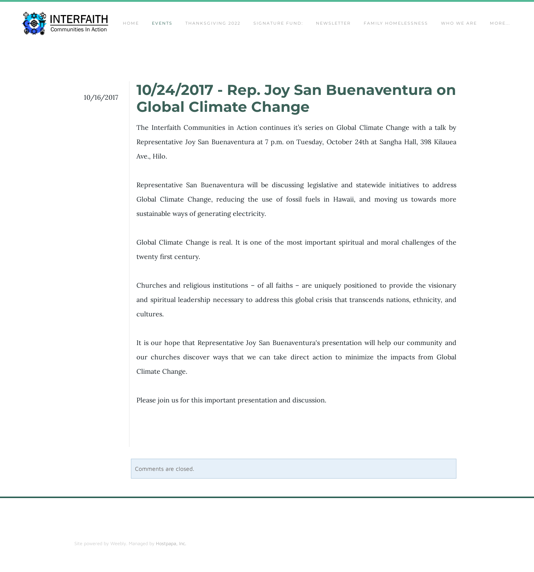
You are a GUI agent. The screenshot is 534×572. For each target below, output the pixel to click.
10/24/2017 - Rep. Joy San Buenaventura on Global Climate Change (296, 100)
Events (162, 24)
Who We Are (459, 24)
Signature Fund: (278, 24)
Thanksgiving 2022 (213, 24)
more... (500, 24)
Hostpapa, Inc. (171, 545)
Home (131, 24)
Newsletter (333, 24)
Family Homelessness (396, 24)
